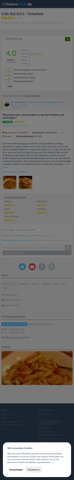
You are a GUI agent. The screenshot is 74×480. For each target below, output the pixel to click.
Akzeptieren (33, 469)
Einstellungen (16, 469)
